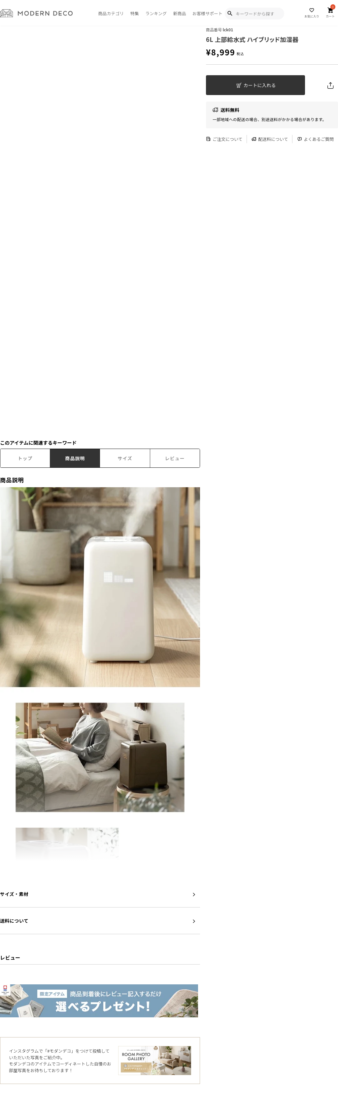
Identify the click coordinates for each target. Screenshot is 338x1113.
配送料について (270, 139)
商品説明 (75, 458)
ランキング (156, 13)
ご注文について (224, 139)
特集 (134, 13)
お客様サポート (207, 13)
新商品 (179, 13)
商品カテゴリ (111, 13)
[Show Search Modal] (230, 13)
